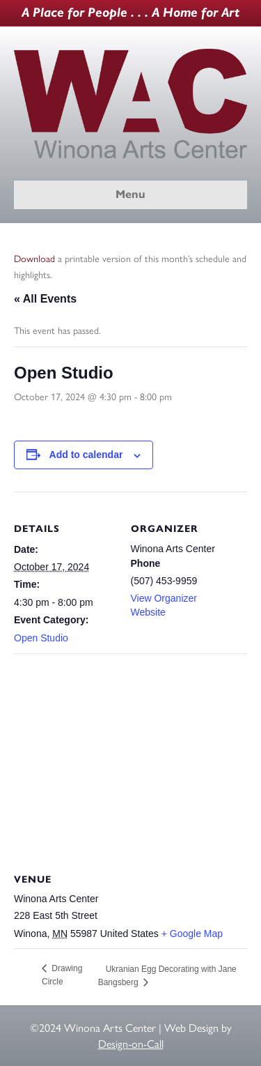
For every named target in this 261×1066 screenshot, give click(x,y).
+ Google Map (192, 933)
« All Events (45, 299)
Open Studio (41, 638)
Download (34, 259)
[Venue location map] (130, 754)
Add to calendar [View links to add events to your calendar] (86, 454)
